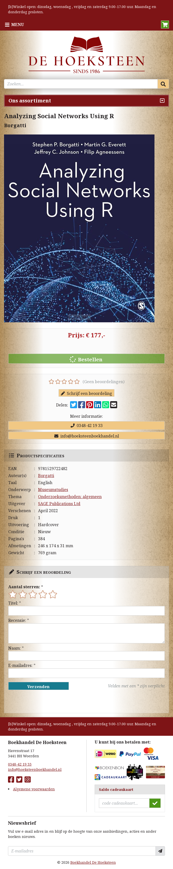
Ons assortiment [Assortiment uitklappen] (30, 100)
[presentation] (40, 701)
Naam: (14, 648)
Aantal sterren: (24, 587)
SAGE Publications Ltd (59, 503)
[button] (165, 25)
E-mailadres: (20, 665)
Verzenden (38, 686)
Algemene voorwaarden (34, 789)
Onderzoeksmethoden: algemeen (70, 496)
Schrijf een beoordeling (86, 393)
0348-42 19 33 (87, 425)
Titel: (13, 603)
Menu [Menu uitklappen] (17, 24)
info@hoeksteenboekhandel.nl (86, 436)
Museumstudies (53, 489)
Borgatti (46, 475)
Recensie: (17, 620)
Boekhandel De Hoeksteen (93, 862)
